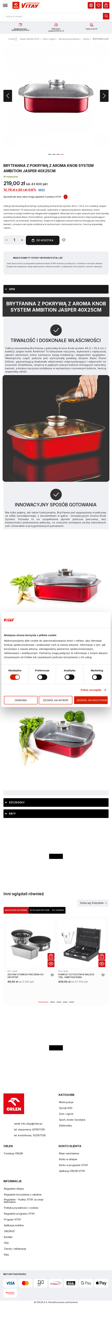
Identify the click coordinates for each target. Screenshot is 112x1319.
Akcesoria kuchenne (69, 39)
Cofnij (11, 39)
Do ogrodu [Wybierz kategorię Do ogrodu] (58, 910)
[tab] (56, 289)
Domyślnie (98, 903)
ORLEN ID (9, 1231)
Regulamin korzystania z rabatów (23, 1194)
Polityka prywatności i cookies (21, 1207)
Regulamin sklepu (14, 1188)
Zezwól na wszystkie (92, 700)
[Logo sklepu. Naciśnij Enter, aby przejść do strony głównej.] (25, 5)
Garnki (86, 39)
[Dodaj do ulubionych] (65, 240)
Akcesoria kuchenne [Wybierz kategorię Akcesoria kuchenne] (16, 910)
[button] (5, 5)
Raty (12, 813)
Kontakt (8, 1237)
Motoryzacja (66, 1102)
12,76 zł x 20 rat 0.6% (19, 190)
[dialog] (98, 5)
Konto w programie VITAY (73, 1165)
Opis (12, 289)
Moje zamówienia (69, 1153)
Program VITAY (12, 1219)
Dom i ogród (49, 39)
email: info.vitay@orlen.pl (28, 1123)
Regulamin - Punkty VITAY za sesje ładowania (23, 1201)
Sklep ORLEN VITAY (29, 39)
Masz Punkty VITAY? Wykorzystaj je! (38, 258)
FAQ (6, 1243)
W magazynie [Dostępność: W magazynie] (10, 177)
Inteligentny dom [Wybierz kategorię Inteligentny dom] (39, 910)
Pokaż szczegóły (91, 689)
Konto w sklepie (68, 1159)
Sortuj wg (85, 903)
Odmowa (21, 700)
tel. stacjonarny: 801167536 (29, 1129)
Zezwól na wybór (55, 700)
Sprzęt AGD (65, 1108)
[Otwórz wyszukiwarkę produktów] (56, 16)
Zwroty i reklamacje (15, 1248)
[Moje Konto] (91, 5)
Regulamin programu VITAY (19, 1213)
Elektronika (65, 1125)
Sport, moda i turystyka (72, 1119)
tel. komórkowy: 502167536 (30, 1135)
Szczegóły (17, 802)
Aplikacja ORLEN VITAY (72, 1171)
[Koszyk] (106, 5)
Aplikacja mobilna (14, 1225)
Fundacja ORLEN (13, 1153)
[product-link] (30, 958)
